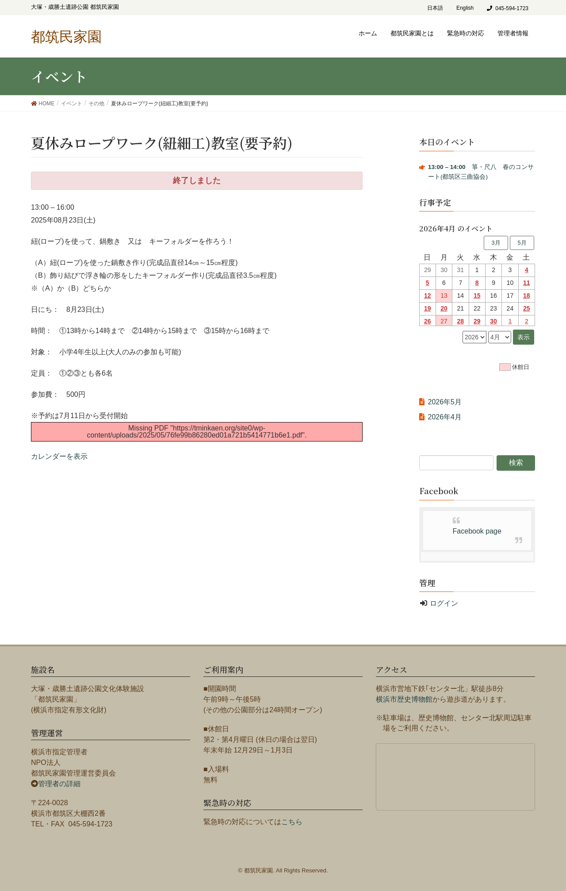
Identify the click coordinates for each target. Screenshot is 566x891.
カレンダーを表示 (59, 456)
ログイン (444, 603)
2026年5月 (445, 402)
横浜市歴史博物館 (404, 699)
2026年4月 (445, 417)
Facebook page (477, 531)
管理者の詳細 (59, 783)
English (465, 8)
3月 (495, 242)
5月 (521, 242)
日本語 (435, 8)
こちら (291, 822)
